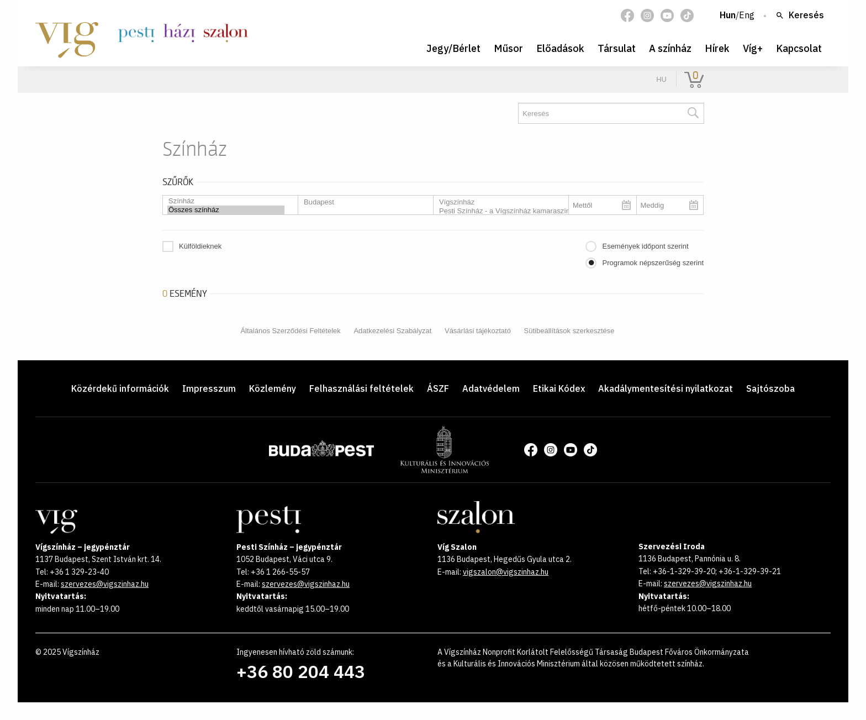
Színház (225, 201)
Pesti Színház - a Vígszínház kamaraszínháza (496, 211)
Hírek (717, 48)
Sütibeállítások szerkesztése (569, 331)
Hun (728, 15)
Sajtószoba (770, 388)
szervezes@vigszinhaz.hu (105, 584)
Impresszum (209, 388)
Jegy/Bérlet (453, 48)
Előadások (560, 48)
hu (661, 79)
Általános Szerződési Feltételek (290, 331)
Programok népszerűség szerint (653, 263)
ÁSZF (438, 388)
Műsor (508, 48)
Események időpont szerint (645, 246)
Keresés (799, 15)
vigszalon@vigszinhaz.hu (505, 572)
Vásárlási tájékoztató (478, 331)
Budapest (361, 202)
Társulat (617, 48)
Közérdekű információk (120, 388)
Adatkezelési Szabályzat (392, 331)
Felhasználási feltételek (361, 388)
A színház (670, 48)
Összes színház (225, 210)
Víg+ (753, 48)
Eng (746, 15)
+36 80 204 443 (300, 671)
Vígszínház (496, 202)
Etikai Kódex (559, 388)
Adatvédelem (491, 388)
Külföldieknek (200, 246)
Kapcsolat (799, 48)
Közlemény (272, 388)
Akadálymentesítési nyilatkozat (665, 388)
